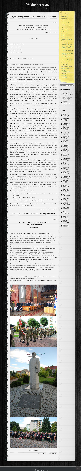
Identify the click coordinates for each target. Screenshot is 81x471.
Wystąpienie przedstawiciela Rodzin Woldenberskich (34, 16)
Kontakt (63, 31)
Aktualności (64, 18)
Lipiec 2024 (65, 126)
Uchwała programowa (67, 22)
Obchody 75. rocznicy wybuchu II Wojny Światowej (33, 213)
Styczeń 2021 (66, 164)
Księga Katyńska (65, 68)
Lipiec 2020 (65, 169)
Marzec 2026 (66, 113)
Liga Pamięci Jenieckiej (66, 66)
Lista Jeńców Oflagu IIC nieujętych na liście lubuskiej (67, 47)
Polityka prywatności (67, 29)
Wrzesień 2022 (66, 146)
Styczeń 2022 (66, 154)
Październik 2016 (66, 204)
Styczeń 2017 (66, 202)
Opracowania (64, 33)
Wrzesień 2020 (66, 167)
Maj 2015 (65, 217)
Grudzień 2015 (66, 213)
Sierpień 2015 (66, 216)
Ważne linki (64, 73)
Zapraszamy (64, 75)
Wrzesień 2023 (66, 136)
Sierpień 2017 (66, 198)
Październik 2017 (66, 195)
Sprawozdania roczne (67, 28)
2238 (64, 102)
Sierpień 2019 (66, 178)
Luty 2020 (65, 172)
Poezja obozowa (65, 37)
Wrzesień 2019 (66, 177)
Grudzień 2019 (66, 175)
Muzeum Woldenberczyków (65, 70)
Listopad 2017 (66, 194)
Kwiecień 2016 (66, 208)
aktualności (45, 453)
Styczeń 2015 (66, 222)
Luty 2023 (65, 141)
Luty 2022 (65, 153)
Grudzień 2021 (66, 155)
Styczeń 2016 (66, 212)
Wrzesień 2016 (66, 206)
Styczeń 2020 (66, 173)
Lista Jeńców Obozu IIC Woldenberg (66, 40)
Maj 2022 (65, 149)
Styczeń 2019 (66, 184)
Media (62, 35)
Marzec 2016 (65, 210)
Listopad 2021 (66, 157)
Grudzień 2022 (66, 144)
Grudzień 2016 (66, 203)
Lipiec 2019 (65, 180)
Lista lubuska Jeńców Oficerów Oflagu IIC (67, 43)
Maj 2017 (65, 199)
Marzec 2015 (65, 220)
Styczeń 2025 (66, 122)
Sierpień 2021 (66, 160)
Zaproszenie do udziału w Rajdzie (68, 104)
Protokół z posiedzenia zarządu (68, 95)
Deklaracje (64, 77)
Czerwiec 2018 (66, 189)
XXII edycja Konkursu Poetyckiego (67, 92)
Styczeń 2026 (66, 115)
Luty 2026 (65, 114)
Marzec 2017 (65, 201)
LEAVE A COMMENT (53, 209)
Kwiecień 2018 (66, 190)
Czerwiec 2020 (66, 171)
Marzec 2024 (65, 129)
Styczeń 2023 (66, 142)
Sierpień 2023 (66, 137)
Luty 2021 (65, 163)
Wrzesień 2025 (66, 118)
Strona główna (64, 16)
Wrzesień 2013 (66, 226)
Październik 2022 (66, 145)
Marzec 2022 (65, 151)
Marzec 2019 (65, 181)
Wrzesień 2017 (66, 197)
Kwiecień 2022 (66, 150)
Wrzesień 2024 (66, 124)
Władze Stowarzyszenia (67, 26)
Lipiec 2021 (65, 162)
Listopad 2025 (66, 117)
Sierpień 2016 (66, 207)
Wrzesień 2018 (66, 188)
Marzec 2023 (65, 140)
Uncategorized (45, 209)
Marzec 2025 (65, 119)
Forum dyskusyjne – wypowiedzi (67, 57)
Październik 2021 (66, 158)
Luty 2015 (65, 221)
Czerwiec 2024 (66, 127)
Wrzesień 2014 (66, 225)
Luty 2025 (65, 120)
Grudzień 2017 (66, 193)
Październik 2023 (66, 135)
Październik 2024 (66, 123)
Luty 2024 (65, 131)
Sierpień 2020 (66, 168)
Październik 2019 (66, 176)
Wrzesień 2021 (66, 159)
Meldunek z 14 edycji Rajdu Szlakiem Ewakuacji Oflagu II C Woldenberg (67, 99)
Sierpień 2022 (66, 148)
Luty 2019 (65, 182)
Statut (63, 24)
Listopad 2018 (66, 186)
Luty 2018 (65, 191)
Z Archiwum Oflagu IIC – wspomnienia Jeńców (67, 60)
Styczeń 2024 (66, 132)
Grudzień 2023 (66, 133)
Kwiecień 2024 (66, 128)
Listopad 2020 (66, 166)
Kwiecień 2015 (66, 219)
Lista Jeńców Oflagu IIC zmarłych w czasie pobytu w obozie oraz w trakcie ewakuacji (68, 52)
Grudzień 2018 (66, 185)
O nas (62, 20)
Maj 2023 (65, 138)
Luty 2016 (65, 211)
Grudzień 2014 (66, 224)
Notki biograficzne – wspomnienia (66, 63)
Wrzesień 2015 (66, 215)
